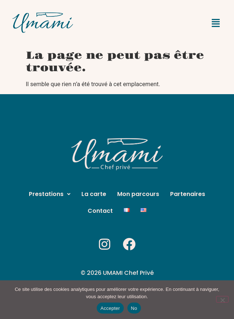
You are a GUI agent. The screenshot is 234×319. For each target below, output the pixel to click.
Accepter (110, 308)
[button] (215, 23)
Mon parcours (138, 194)
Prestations (49, 194)
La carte (93, 194)
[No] (222, 299)
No (134, 308)
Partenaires (187, 194)
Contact (100, 211)
